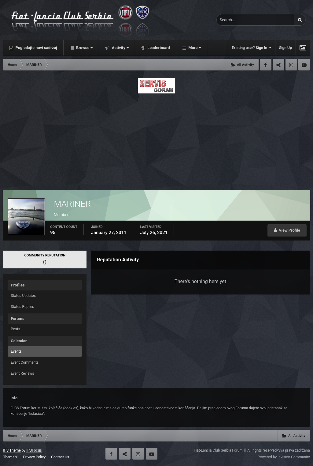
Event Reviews (22, 373)
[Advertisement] (156, 140)
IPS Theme (12, 450)
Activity (120, 47)
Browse (84, 47)
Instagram (291, 64)
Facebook (265, 64)
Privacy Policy (34, 457)
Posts (15, 329)
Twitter (278, 64)
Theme (10, 457)
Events (16, 351)
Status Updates (23, 296)
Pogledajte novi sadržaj (35, 47)
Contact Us (60, 457)
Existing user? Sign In (251, 47)
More (194, 47)
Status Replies (22, 307)
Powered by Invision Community (284, 457)
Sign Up (285, 48)
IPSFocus (34, 450)
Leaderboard (158, 47)
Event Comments (25, 362)
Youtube (304, 64)
